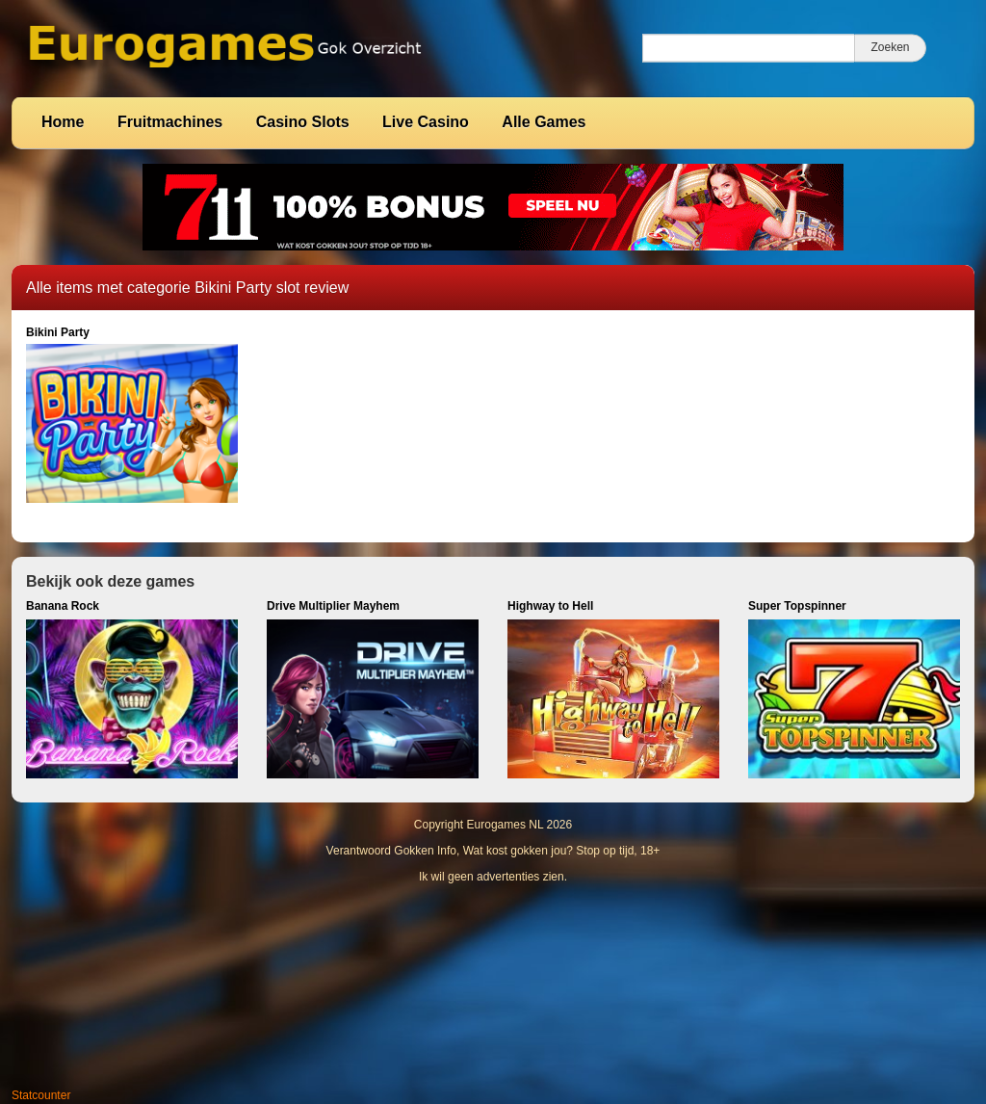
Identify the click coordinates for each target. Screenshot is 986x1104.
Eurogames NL (505, 824)
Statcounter (41, 1095)
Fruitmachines (169, 122)
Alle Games (543, 122)
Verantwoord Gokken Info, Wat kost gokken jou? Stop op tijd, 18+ (493, 850)
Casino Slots (303, 122)
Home (62, 122)
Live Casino (425, 122)
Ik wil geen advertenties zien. (493, 876)
